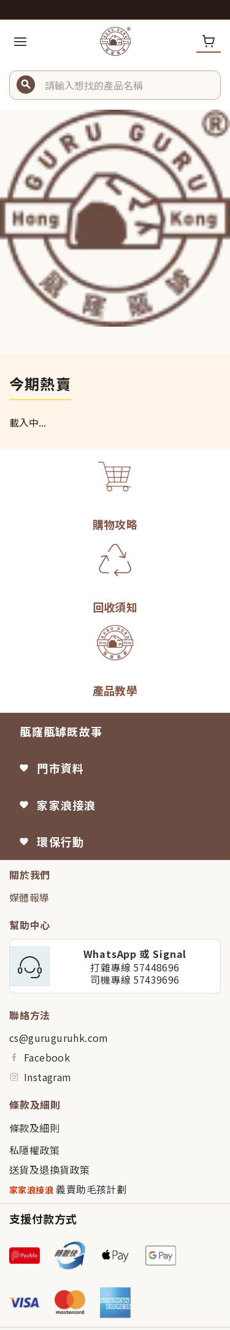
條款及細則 (34, 1128)
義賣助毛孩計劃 (67, 1189)
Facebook (39, 1057)
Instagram (40, 1077)
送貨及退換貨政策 (49, 1169)
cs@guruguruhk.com (59, 1038)
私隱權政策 (34, 1150)
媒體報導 (29, 897)
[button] (128, 85)
